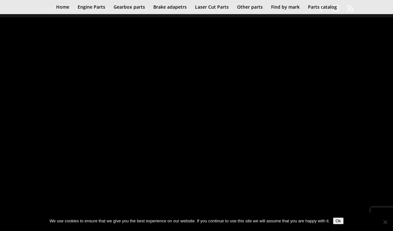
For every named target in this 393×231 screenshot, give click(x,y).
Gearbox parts (129, 7)
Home (62, 7)
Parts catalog (322, 7)
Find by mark (285, 7)
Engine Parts (91, 7)
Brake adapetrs (170, 7)
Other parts (250, 7)
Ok (338, 220)
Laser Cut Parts (212, 7)
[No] (385, 222)
